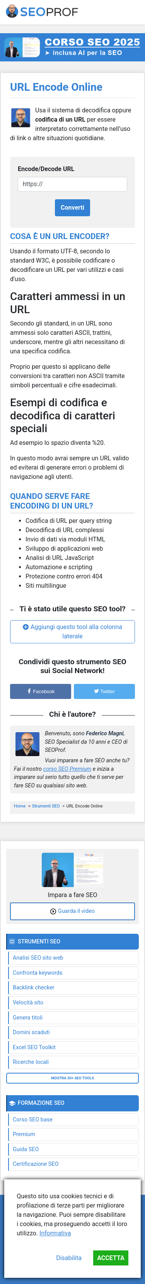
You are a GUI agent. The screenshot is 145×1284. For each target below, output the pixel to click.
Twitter (104, 691)
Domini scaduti (31, 1032)
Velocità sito (28, 1002)
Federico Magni (104, 733)
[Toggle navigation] (134, 12)
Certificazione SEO (35, 1164)
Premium (24, 1134)
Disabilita (69, 1258)
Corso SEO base (33, 1119)
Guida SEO (26, 1149)
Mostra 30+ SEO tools (72, 1078)
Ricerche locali (31, 1062)
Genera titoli (28, 1017)
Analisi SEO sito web (38, 958)
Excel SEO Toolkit (34, 1047)
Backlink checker (34, 987)
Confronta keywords (37, 973)
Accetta (111, 1258)
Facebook (41, 691)
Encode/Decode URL (46, 169)
